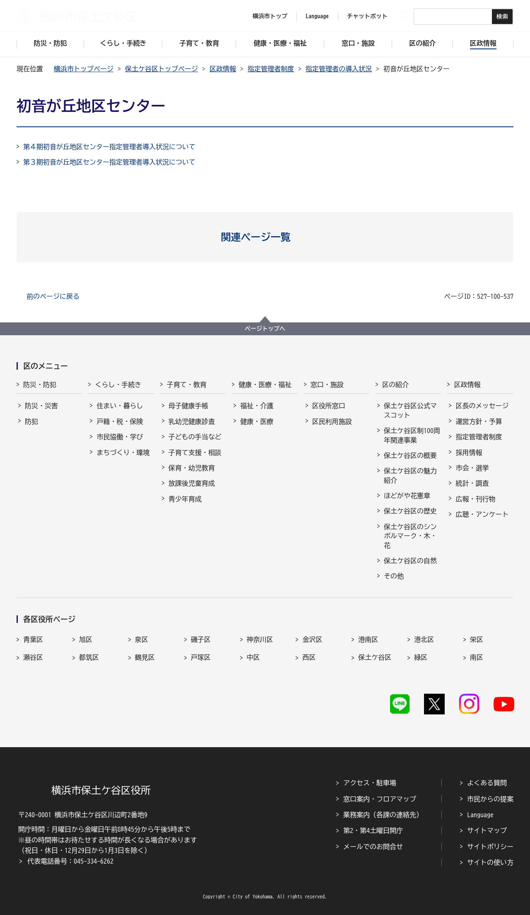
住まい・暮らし (119, 405)
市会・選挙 (472, 468)
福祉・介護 (256, 405)
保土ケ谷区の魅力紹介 (410, 475)
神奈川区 (260, 639)
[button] (265, 237)
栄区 (476, 639)
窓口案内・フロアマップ (379, 799)
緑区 (420, 657)
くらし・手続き (118, 384)
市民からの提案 (490, 799)
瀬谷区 (33, 657)
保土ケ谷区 (374, 657)
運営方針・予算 (478, 421)
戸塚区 (201, 657)
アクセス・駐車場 (369, 782)
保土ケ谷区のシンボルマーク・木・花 (410, 536)
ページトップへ (265, 329)
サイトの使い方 (490, 862)
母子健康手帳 (188, 405)
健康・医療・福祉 (265, 384)
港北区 (424, 639)
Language (480, 814)
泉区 (141, 639)
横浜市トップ (270, 16)
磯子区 (201, 639)
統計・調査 (472, 483)
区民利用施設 (332, 421)
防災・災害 (41, 405)
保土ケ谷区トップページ (161, 68)
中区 (253, 657)
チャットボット (367, 16)
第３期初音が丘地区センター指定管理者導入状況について (109, 162)
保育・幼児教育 (192, 468)
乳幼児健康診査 (192, 421)
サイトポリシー (490, 846)
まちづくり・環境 (122, 452)
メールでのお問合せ (373, 846)
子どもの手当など (195, 436)
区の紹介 (395, 384)
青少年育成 (185, 499)
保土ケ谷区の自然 (410, 560)
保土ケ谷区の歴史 (410, 511)
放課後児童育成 (192, 483)
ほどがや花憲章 (407, 495)
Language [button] (317, 16)
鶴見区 (145, 657)
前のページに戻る (53, 296)
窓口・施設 (327, 384)
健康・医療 (256, 421)
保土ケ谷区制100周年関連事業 (412, 435)
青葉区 (33, 639)
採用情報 (468, 452)
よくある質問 (487, 782)
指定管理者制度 (271, 68)
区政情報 (223, 68)
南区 (476, 657)
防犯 (31, 421)
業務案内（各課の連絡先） (383, 814)
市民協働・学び (119, 436)
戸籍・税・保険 (119, 421)
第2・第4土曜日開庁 (373, 830)
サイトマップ (487, 830)
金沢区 (312, 639)
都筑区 (89, 657)
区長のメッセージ (481, 405)
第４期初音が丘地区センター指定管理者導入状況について (109, 146)
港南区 (368, 639)
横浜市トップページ (83, 68)
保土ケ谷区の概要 (410, 455)
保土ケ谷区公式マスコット (410, 410)
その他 (394, 576)
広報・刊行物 (475, 499)
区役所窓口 (328, 405)
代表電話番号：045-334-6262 (70, 861)
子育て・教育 (187, 384)
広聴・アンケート (481, 514)
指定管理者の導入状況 (339, 68)
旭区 (85, 639)
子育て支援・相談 (195, 452)
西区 (309, 657)
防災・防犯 (39, 384)
